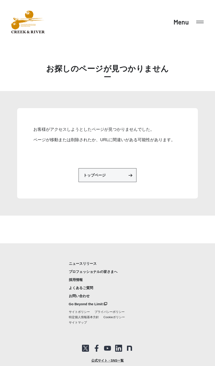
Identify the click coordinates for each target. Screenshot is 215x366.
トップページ (107, 175)
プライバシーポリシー (110, 312)
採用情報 (76, 280)
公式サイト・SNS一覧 (107, 360)
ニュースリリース (83, 263)
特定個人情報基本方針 (84, 317)
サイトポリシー (79, 312)
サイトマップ (78, 322)
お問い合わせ (79, 296)
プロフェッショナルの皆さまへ (93, 272)
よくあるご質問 (81, 288)
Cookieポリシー (114, 317)
